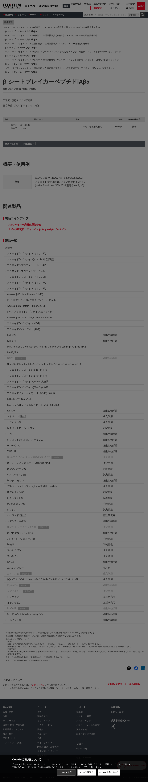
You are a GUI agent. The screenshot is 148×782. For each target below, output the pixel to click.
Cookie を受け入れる (108, 772)
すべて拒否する (87, 772)
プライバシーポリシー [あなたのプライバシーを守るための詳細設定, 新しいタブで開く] (93, 767)
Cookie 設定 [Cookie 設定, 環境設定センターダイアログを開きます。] (66, 772)
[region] (74, 768)
